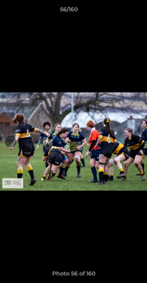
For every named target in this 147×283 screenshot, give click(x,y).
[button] (118, 11)
